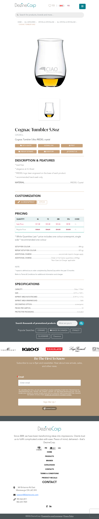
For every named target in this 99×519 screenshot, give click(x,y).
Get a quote (25, 145)
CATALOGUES (49, 465)
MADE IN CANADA (58, 330)
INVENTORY (49, 151)
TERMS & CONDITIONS (49, 473)
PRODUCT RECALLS (49, 478)
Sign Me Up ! (49, 402)
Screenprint (26, 202)
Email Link (48, 145)
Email (21, 377)
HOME (49, 452)
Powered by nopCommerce (51, 516)
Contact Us (72, 151)
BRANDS (49, 461)
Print (72, 145)
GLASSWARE (43, 336)
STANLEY (75, 330)
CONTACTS (49, 469)
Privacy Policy (69, 516)
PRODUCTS (49, 456)
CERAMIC (41, 330)
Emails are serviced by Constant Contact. (58, 395)
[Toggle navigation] (82, 6)
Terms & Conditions (28, 274)
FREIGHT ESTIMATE (26, 151)
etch (42, 202)
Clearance (57, 336)
